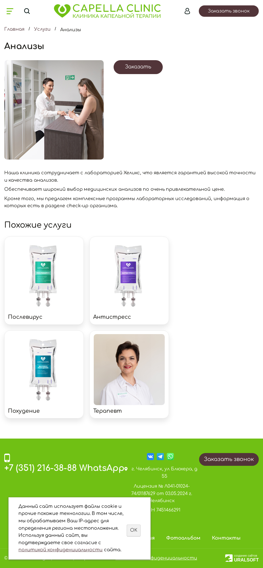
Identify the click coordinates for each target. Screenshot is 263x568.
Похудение (24, 411)
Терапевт (107, 411)
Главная (14, 29)
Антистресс (112, 317)
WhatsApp (101, 468)
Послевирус (25, 317)
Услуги (42, 29)
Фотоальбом (183, 538)
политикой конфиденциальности (60, 549)
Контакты (226, 538)
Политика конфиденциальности (156, 558)
